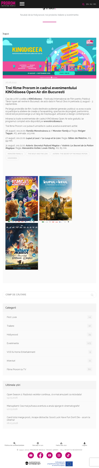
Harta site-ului (61, 444)
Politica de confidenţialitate (14, 444)
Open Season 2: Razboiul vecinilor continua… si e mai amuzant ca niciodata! (49, 396)
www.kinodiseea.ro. (53, 121)
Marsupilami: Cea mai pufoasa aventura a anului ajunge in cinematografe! (49, 407)
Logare (84, 444)
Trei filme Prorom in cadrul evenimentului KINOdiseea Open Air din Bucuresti (41, 90)
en (87, 4)
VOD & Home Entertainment (49, 352)
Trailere (49, 326)
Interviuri (49, 361)
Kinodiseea (12, 158)
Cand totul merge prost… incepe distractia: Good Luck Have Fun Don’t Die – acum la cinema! (49, 420)
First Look (49, 317)
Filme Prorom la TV (49, 369)
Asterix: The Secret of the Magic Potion (70, 154)
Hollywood (49, 334)
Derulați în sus (37, 444)
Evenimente (49, 343)
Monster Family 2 (15, 154)
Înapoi (6, 34)
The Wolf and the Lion (38, 154)
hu (91, 4)
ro (94, 4)
